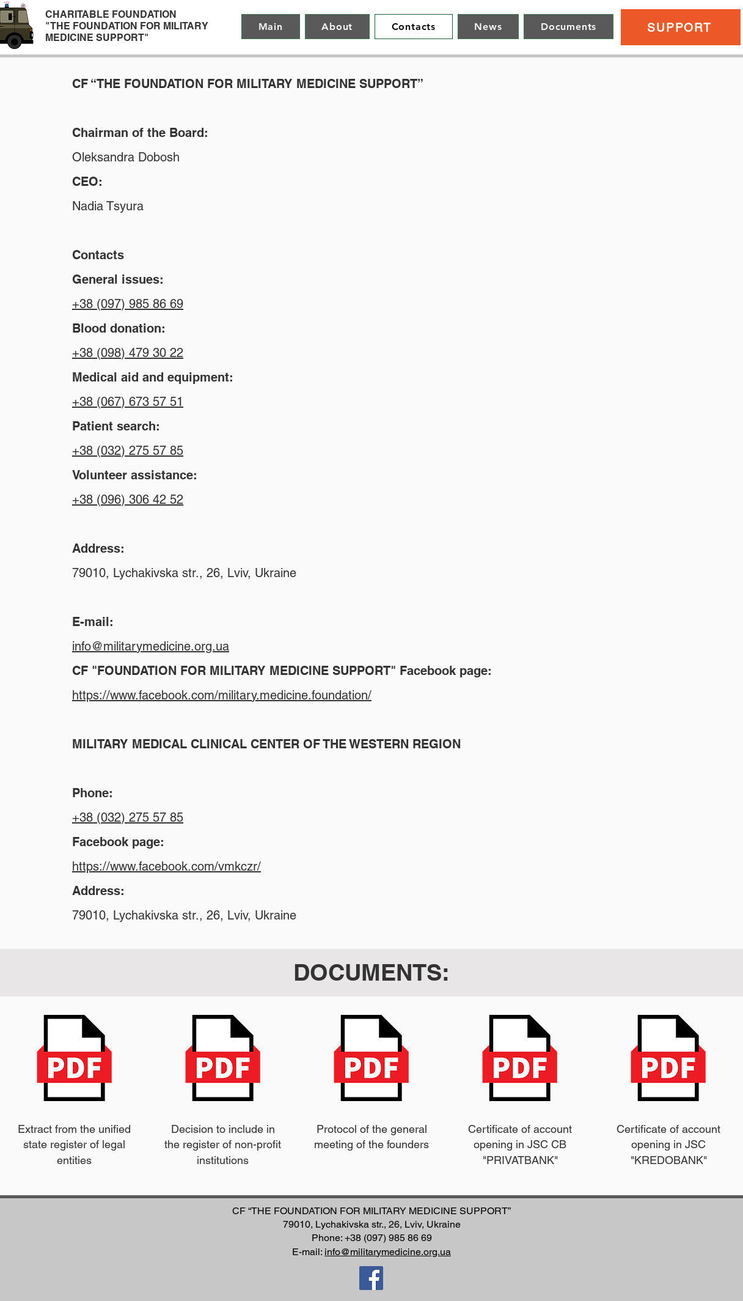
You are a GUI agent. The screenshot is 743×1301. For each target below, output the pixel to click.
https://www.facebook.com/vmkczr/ (166, 866)
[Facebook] (371, 1278)
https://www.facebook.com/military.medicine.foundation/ (222, 695)
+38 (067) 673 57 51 (127, 401)
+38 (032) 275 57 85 (127, 450)
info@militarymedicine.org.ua (150, 646)
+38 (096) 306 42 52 (127, 499)
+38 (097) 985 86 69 (127, 304)
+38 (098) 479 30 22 (127, 352)
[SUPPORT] (681, 27)
